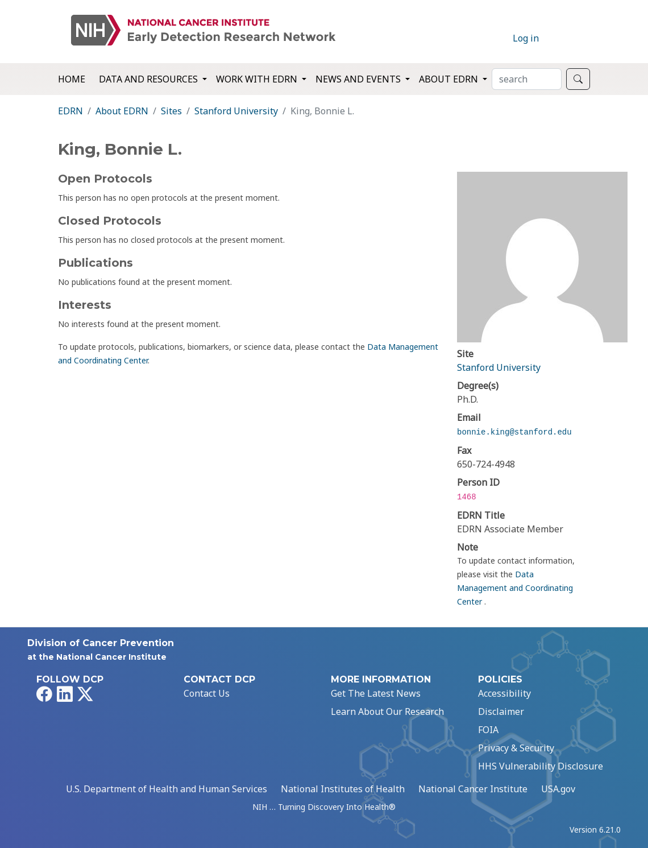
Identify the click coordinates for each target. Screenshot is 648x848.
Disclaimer (501, 711)
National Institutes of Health (343, 789)
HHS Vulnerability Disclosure (540, 766)
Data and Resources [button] (149, 79)
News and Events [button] (359, 79)
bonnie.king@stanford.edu (514, 432)
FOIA (488, 729)
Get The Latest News (376, 693)
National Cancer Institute (472, 789)
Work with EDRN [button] (258, 79)
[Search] (527, 79)
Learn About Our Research (387, 711)
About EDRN (121, 111)
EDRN (70, 111)
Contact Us (207, 693)
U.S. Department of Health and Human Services (166, 789)
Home (71, 79)
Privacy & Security (516, 748)
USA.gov (558, 789)
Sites (171, 111)
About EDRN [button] (449, 79)
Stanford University (236, 111)
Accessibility (504, 693)
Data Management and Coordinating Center (515, 588)
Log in (526, 38)
